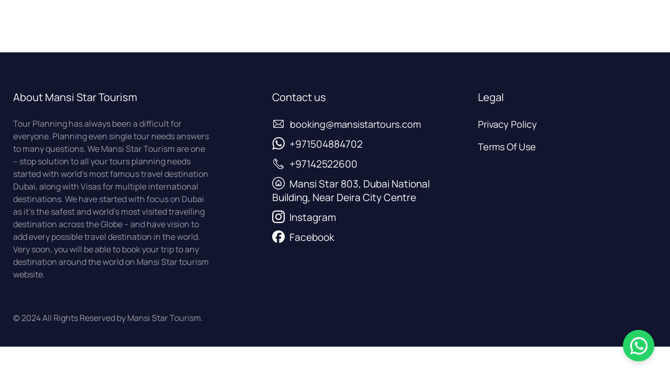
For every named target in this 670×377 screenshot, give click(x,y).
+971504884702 (326, 144)
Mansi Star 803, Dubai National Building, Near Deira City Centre (351, 190)
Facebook (311, 237)
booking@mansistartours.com (355, 124)
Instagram (312, 217)
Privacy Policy (507, 124)
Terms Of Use (507, 146)
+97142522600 (323, 164)
